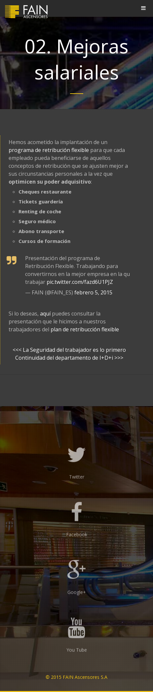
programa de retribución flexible (49, 150)
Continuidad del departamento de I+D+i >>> (69, 357)
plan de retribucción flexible (85, 329)
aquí (45, 313)
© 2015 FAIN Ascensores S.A (76, 677)
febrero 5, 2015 (93, 292)
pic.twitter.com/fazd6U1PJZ (80, 282)
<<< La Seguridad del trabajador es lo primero (69, 349)
